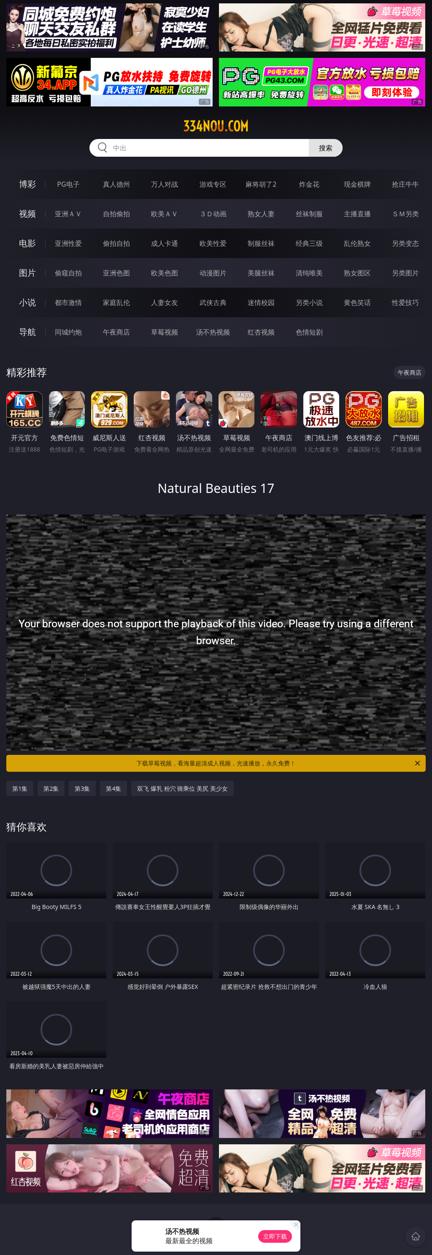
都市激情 (68, 302)
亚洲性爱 (68, 243)
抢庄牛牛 (405, 184)
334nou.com (215, 126)
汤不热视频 (213, 332)
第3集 (82, 788)
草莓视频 (164, 332)
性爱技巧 (405, 302)
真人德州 (116, 184)
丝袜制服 (309, 213)
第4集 (113, 788)
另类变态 (405, 243)
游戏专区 (213, 184)
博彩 (27, 184)
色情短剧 (309, 332)
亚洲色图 (116, 273)
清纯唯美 (309, 273)
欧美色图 (164, 273)
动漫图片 (213, 273)
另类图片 (405, 273)
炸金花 (309, 184)
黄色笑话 (357, 302)
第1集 (19, 788)
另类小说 (309, 302)
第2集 (51, 788)
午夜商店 (116, 332)
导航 (27, 332)
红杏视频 (261, 332)
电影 (27, 243)
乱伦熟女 (357, 243)
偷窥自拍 (68, 273)
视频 (27, 213)
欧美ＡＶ (164, 213)
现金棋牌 (357, 184)
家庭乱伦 (116, 302)
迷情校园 (261, 302)
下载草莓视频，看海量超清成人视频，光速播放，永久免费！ (278, 763)
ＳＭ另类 (405, 213)
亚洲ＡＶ (68, 213)
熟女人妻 (261, 213)
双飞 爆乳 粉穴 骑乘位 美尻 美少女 (182, 788)
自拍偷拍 (116, 213)
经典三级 (309, 243)
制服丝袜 (261, 243)
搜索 (325, 147)
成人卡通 (164, 243)
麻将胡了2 (261, 184)
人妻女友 (164, 302)
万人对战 (164, 184)
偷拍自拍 (116, 243)
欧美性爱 (213, 243)
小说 (27, 302)
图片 (27, 272)
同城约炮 (68, 332)
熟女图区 (357, 273)
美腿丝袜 (261, 273)
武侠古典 (213, 302)
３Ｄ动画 (213, 213)
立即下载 (275, 1236)
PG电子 (68, 184)
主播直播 (357, 213)
